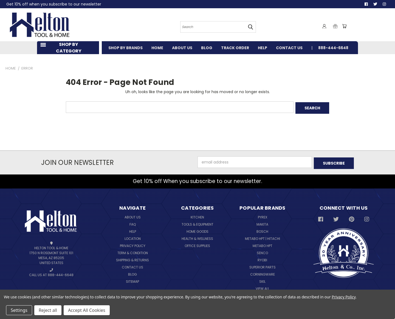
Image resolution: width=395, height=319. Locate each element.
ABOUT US (182, 48)
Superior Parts (262, 265)
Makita (262, 222)
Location (133, 236)
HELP (262, 48)
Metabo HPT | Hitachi (262, 236)
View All (262, 286)
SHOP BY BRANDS (125, 48)
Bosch (262, 229)
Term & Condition (132, 251)
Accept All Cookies (86, 310)
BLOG (206, 48)
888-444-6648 (333, 48)
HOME (157, 48)
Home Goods (197, 229)
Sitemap (132, 279)
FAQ (132, 222)
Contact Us (132, 265)
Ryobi (262, 258)
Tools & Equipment (197, 222)
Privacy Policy (132, 244)
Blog (132, 272)
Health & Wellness (197, 236)
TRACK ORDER (235, 48)
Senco (262, 251)
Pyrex (262, 215)
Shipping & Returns (132, 258)
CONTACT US (289, 48)
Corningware (262, 272)
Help (132, 229)
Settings (19, 310)
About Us (133, 215)
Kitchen (197, 215)
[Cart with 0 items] (344, 26)
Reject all (48, 310)
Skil (262, 279)
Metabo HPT (262, 244)
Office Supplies (197, 244)
